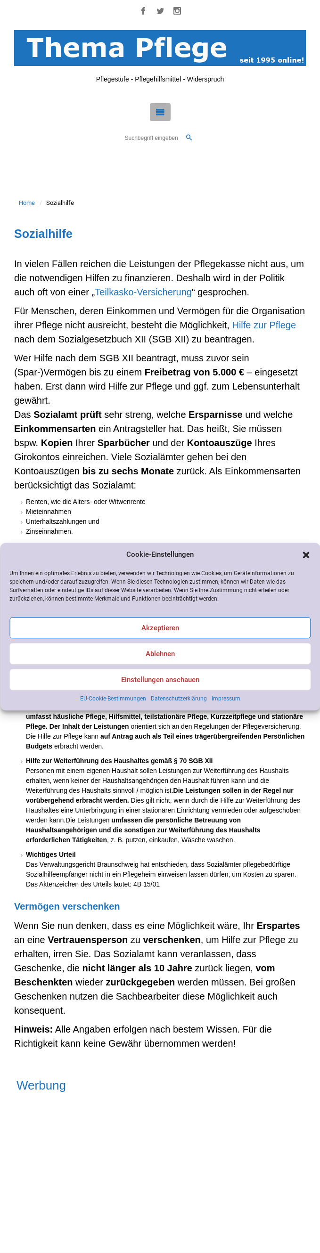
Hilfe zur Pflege (264, 325)
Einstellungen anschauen (160, 679)
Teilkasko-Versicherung (143, 292)
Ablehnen (160, 654)
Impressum (226, 699)
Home (27, 202)
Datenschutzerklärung (179, 699)
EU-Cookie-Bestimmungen (113, 699)
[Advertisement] (160, 1170)
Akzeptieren (160, 628)
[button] (306, 555)
